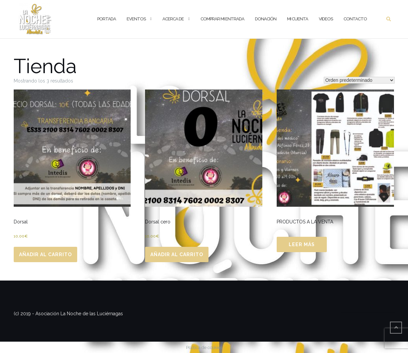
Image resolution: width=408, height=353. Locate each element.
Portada (106, 18)
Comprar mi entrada (222, 18)
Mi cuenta (297, 18)
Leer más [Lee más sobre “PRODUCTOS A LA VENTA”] (302, 244)
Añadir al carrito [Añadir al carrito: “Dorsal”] (45, 254)
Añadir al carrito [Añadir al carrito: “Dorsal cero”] (176, 254)
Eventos (136, 18)
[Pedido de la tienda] (359, 80)
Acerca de (173, 18)
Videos (326, 18)
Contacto (355, 18)
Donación (265, 18)
